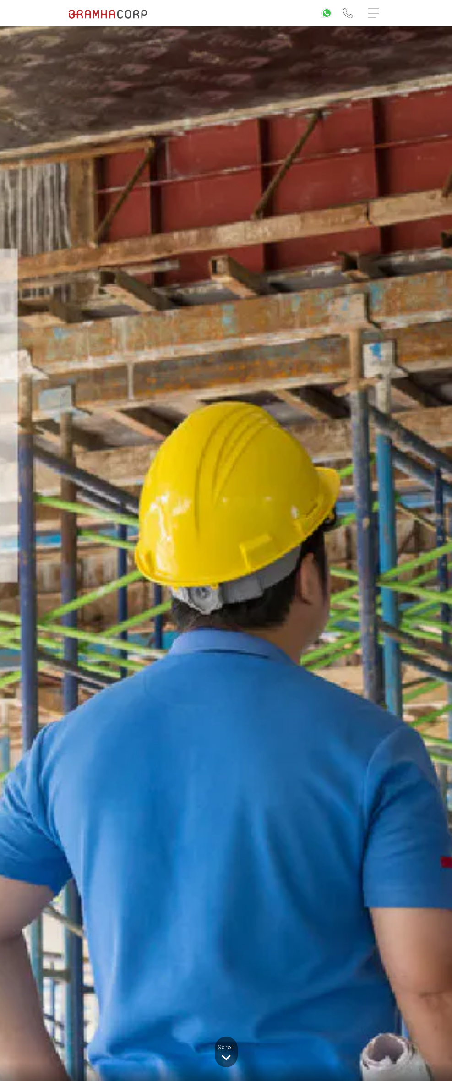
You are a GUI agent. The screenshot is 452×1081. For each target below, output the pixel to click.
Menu (376, 9)
